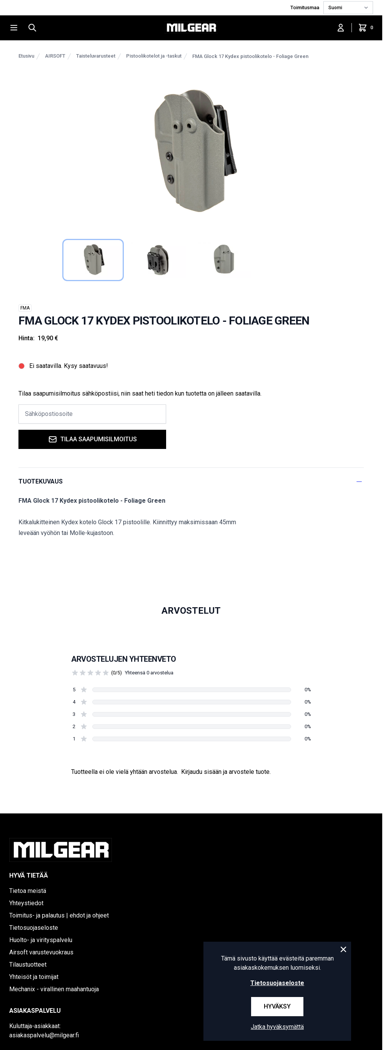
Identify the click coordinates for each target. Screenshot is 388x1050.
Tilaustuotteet (28, 964)
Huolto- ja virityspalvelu (40, 940)
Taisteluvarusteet (95, 56)
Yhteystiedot (26, 903)
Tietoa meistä (27, 890)
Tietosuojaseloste (33, 927)
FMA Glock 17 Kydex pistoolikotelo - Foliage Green (250, 56)
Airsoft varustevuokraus (41, 952)
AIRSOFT (55, 56)
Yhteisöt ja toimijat (33, 976)
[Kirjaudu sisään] (340, 27)
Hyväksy (277, 1006)
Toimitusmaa (305, 7)
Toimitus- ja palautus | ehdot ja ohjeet (59, 915)
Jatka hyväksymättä (277, 1026)
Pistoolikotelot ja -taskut (154, 56)
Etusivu (26, 56)
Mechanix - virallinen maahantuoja (54, 989)
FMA (25, 308)
